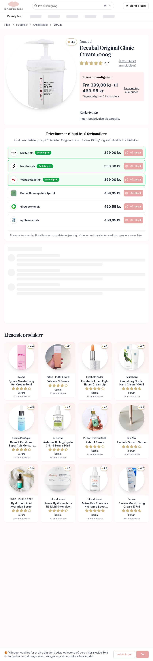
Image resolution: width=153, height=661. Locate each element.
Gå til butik (132, 153)
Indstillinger (124, 654)
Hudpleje (21, 24)
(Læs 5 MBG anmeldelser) (127, 63)
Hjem (7, 24)
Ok (142, 654)
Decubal (86, 42)
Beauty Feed (15, 16)
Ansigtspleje (40, 24)
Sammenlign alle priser (131, 90)
